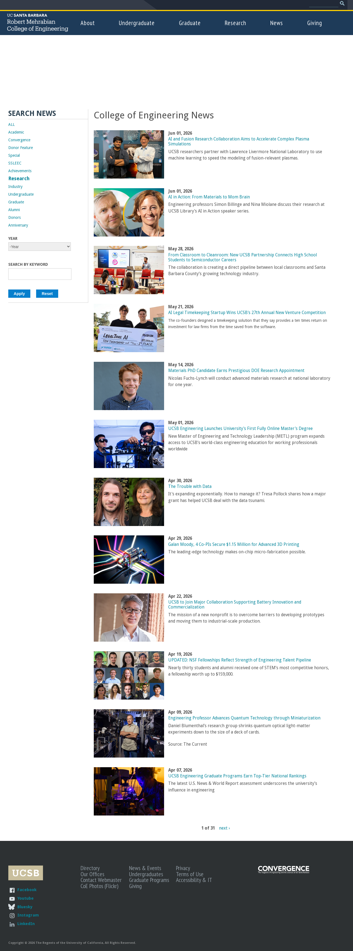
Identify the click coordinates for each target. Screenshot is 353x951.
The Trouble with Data (190, 486)
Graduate (190, 23)
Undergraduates (146, 874)
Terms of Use (190, 874)
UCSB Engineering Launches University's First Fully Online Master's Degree (240, 428)
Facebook (26, 889)
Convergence (19, 140)
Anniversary (18, 225)
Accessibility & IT (194, 880)
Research (235, 23)
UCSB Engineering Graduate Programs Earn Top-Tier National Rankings (237, 776)
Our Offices (92, 874)
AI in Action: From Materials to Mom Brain (209, 197)
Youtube (25, 898)
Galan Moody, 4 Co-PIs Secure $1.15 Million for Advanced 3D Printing (233, 544)
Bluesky (24, 906)
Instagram (28, 915)
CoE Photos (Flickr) (99, 886)
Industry (15, 186)
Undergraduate (137, 23)
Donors (14, 217)
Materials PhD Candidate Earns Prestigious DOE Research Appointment (236, 370)
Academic (16, 132)
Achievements (19, 171)
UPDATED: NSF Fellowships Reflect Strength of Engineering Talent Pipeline (239, 660)
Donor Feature (20, 147)
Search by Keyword (28, 264)
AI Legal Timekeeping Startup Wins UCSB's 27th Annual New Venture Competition (247, 312)
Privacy (183, 868)
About (88, 23)
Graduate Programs (149, 880)
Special (14, 155)
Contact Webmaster (101, 880)
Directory (90, 868)
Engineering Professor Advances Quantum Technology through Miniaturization (244, 718)
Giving (314, 23)
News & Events (145, 868)
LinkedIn (26, 923)
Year (12, 238)
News (276, 23)
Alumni (14, 210)
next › (224, 827)
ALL (11, 124)
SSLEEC (15, 163)
